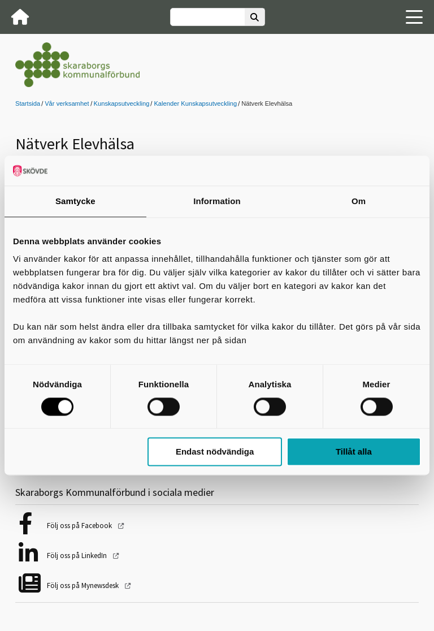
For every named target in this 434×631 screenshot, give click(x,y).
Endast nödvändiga (215, 452)
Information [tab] (217, 201)
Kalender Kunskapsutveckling (195, 103)
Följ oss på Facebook (80, 525)
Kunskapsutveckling (122, 103)
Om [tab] (358, 201)
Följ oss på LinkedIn (77, 555)
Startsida (27, 103)
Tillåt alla (354, 452)
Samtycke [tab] (75, 201)
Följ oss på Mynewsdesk (83, 585)
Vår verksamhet (67, 103)
